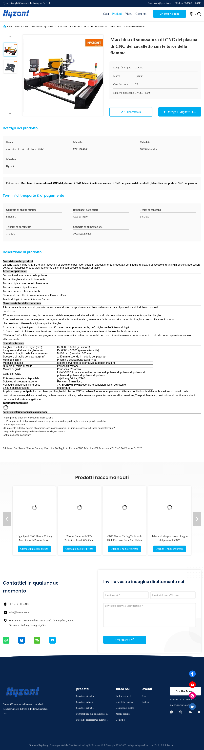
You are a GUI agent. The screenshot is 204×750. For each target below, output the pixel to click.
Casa (106, 13)
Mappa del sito (123, 714)
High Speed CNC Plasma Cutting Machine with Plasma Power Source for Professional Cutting (34, 540)
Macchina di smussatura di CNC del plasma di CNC (113, 448)
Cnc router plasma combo (28, 448)
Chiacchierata (132, 112)
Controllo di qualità (125, 708)
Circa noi (141, 13)
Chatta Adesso (170, 14)
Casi (144, 696)
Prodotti (117, 13)
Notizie (145, 702)
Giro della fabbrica (124, 702)
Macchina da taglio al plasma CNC (41, 26)
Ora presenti (125, 639)
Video (128, 13)
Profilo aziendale (124, 696)
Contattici (120, 720)
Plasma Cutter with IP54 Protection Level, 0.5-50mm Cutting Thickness (79, 540)
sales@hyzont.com (19, 612)
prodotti (18, 26)
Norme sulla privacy (38, 745)
